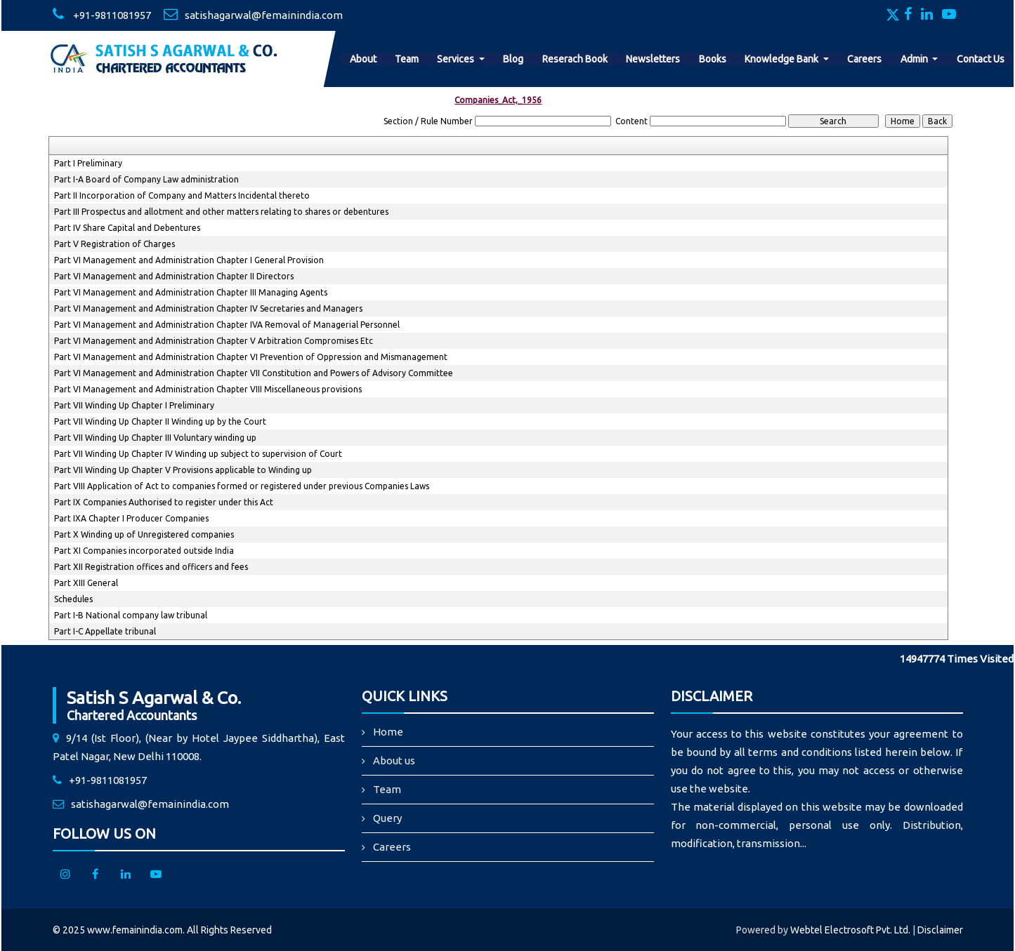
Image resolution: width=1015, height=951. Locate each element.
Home (388, 732)
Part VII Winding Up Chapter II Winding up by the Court (160, 421)
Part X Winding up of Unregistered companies (144, 534)
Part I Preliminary (88, 163)
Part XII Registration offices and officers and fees (151, 566)
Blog (513, 59)
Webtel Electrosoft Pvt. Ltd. (850, 930)
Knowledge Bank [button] (782, 59)
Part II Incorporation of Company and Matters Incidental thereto (182, 195)
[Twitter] (894, 15)
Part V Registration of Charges (114, 243)
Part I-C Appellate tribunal (105, 631)
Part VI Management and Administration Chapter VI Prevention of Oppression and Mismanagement (250, 356)
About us (394, 760)
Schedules (73, 599)
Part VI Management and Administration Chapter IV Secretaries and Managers (208, 308)
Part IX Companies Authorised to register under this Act (163, 502)
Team (407, 59)
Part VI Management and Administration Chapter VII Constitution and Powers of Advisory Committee (253, 373)
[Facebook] (911, 15)
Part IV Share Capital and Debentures (127, 227)
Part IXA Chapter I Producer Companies (131, 518)
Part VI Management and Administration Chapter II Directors (174, 276)
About (363, 59)
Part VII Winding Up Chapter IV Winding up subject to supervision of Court (198, 453)
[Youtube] (952, 15)
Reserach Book (575, 59)
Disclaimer (940, 930)
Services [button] (456, 59)
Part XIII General (86, 582)
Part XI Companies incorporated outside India (144, 550)
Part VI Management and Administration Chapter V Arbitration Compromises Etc (213, 340)
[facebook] (95, 875)
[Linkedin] (930, 15)
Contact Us (980, 59)
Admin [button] (915, 59)
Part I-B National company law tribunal (130, 615)
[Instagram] (65, 875)
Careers (864, 59)
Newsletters (653, 59)
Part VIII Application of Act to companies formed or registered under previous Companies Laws (241, 486)
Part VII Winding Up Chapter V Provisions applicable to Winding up (183, 469)
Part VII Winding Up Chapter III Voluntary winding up (155, 437)
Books (712, 59)
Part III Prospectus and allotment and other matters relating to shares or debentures (221, 211)
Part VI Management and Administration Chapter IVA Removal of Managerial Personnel (227, 324)
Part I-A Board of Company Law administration (146, 179)
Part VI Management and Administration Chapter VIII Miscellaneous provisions (208, 389)
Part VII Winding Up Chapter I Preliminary (134, 405)
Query (387, 818)
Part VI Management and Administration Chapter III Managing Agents (190, 292)
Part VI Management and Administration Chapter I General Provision (189, 260)
